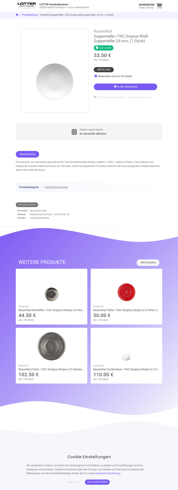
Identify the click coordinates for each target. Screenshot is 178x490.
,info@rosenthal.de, (39, 218)
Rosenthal (103, 31)
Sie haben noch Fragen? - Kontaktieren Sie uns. (122, 97)
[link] (70, 6)
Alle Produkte (148, 262)
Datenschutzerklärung (107, 473)
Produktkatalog (30, 15)
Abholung (104, 69)
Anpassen (74, 482)
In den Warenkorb (125, 86)
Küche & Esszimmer (56, 187)
